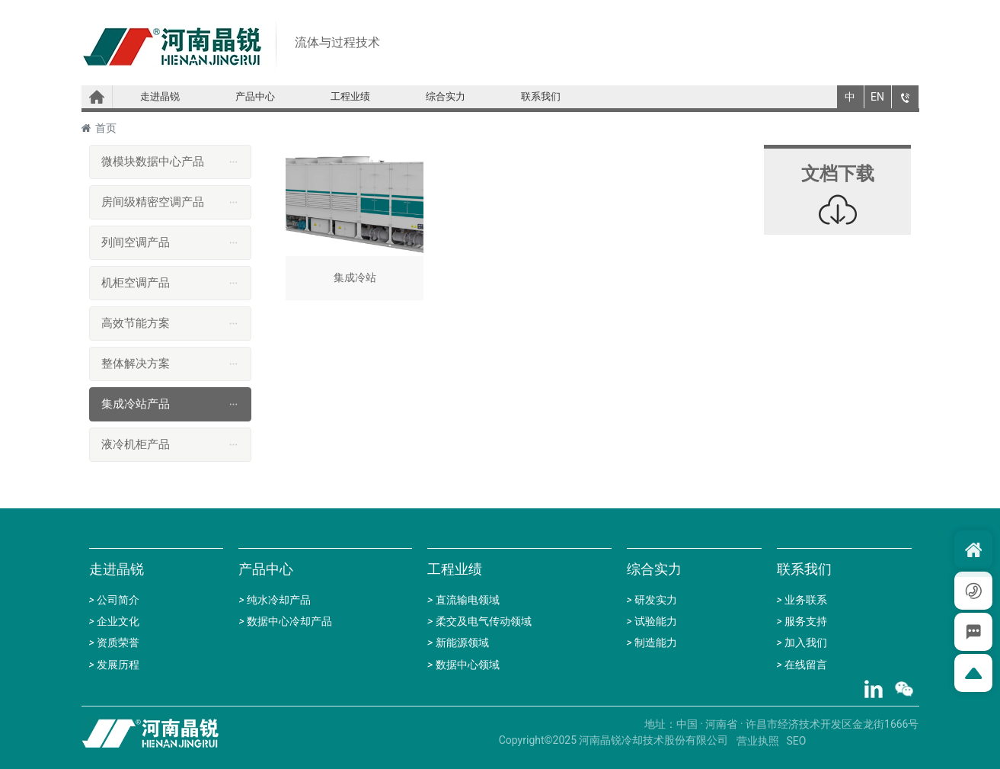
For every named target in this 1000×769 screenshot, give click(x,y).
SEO (797, 741)
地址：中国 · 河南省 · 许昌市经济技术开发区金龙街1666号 (781, 724)
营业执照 (757, 741)
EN (877, 97)
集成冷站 (354, 226)
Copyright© (526, 740)
